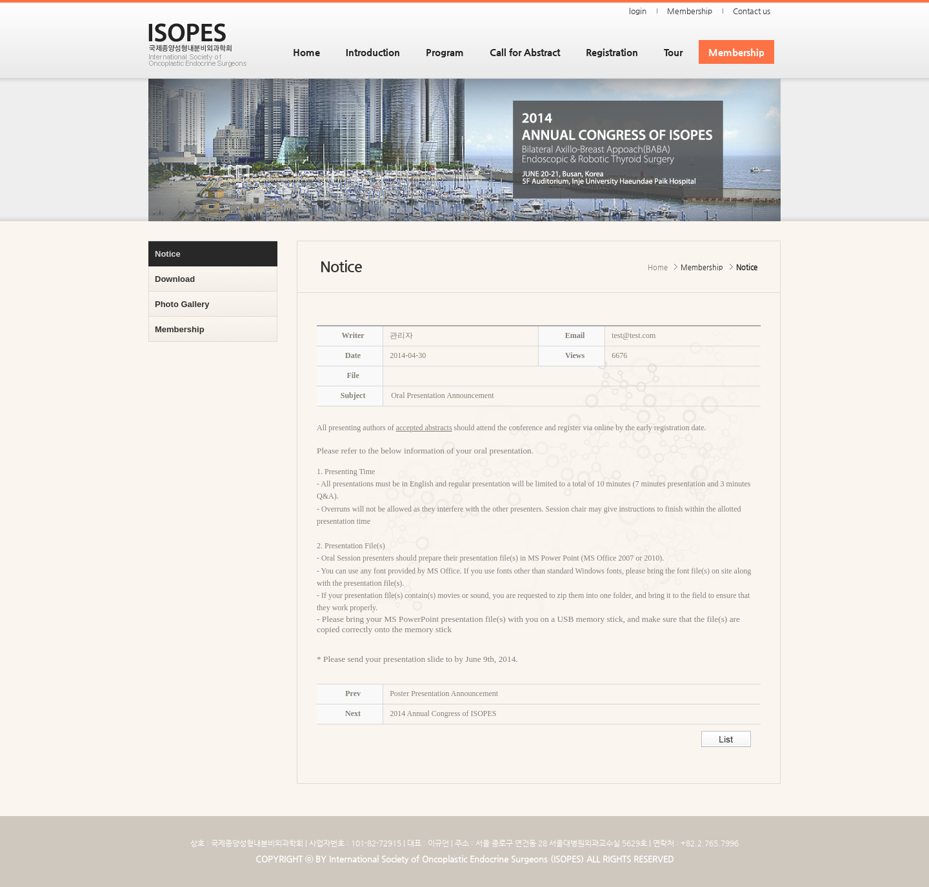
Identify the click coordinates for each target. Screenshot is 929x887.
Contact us (751, 10)
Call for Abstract (525, 51)
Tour (673, 51)
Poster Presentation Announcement (444, 693)
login (637, 10)
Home (306, 51)
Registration (612, 51)
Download (175, 279)
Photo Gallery (182, 304)
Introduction (373, 51)
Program (445, 51)
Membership (689, 10)
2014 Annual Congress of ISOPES (443, 713)
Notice (168, 254)
